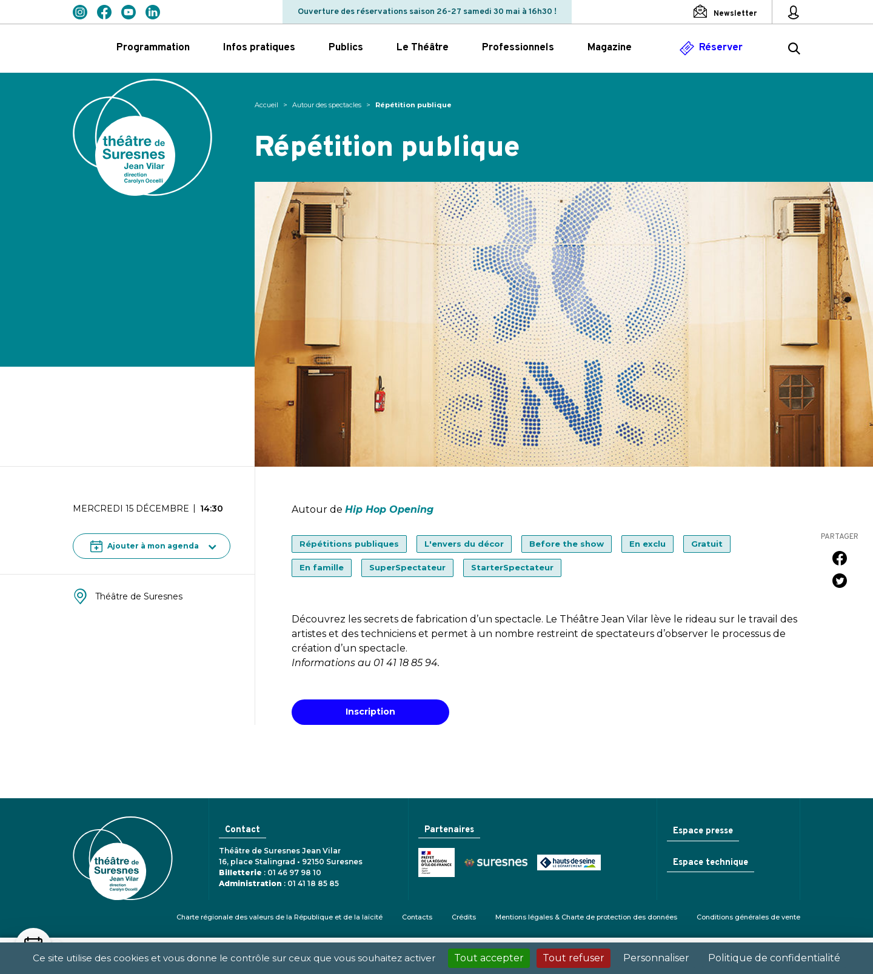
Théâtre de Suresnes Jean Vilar (142, 137)
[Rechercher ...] (794, 50)
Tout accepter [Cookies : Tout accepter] (489, 958)
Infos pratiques (259, 48)
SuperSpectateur (407, 567)
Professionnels (518, 48)
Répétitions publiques (349, 544)
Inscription (370, 711)
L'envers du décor (464, 544)
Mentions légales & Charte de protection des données (586, 917)
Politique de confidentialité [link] (774, 958)
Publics (346, 48)
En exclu (647, 544)
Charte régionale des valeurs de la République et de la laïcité (279, 917)
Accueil (266, 105)
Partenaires (449, 830)
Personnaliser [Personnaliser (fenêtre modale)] (656, 958)
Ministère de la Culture (434, 863)
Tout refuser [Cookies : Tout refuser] (573, 958)
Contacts (417, 917)
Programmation (153, 48)
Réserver (721, 48)
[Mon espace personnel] (793, 12)
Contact (242, 830)
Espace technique (709, 863)
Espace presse (701, 831)
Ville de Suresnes (494, 863)
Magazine (609, 48)
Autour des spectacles (326, 105)
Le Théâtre (422, 48)
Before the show (566, 544)
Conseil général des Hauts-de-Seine (567, 864)
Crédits (464, 917)
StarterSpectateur (512, 567)
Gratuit (707, 544)
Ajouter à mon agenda (144, 546)
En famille (321, 567)
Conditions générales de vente (748, 917)
